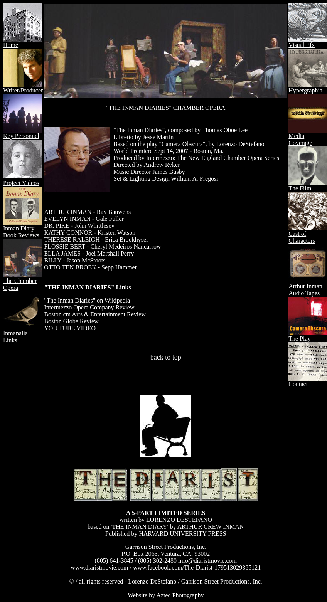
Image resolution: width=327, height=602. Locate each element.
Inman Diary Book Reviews (22, 229)
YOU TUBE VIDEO (70, 328)
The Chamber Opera (22, 281)
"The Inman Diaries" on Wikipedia (87, 300)
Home (22, 42)
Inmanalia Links (22, 334)
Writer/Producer (23, 88)
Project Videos (21, 183)
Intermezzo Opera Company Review (89, 307)
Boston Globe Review (71, 321)
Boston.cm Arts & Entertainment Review (95, 314)
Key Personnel (22, 133)
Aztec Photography (180, 595)
